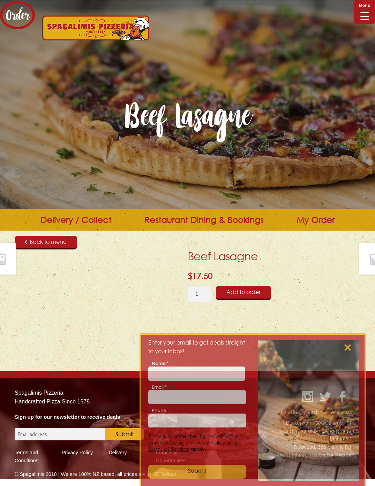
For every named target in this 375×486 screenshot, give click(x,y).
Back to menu (45, 241)
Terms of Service (168, 449)
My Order (316, 220)
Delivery (117, 452)
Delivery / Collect (75, 220)
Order (17, 15)
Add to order (243, 291)
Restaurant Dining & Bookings (203, 220)
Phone (159, 410)
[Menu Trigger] (364, 12)
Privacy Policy (77, 452)
